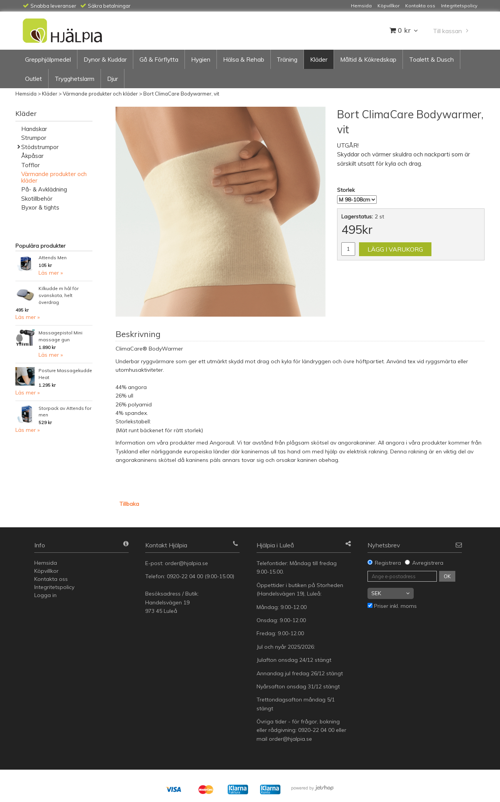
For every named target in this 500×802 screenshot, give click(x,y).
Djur (112, 78)
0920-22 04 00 (185, 576)
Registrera (388, 562)
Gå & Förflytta (158, 59)
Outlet (33, 78)
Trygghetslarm (74, 78)
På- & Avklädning (44, 189)
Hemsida (26, 94)
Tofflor (30, 165)
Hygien (200, 59)
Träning (287, 59)
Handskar (34, 129)
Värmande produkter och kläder (100, 94)
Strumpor (33, 137)
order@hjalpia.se (187, 563)
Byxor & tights (40, 207)
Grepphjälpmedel (48, 59)
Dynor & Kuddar (105, 59)
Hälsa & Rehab (243, 59)
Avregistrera (427, 562)
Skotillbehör (36, 198)
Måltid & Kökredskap (368, 59)
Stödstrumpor (40, 147)
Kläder (318, 59)
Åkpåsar (32, 155)
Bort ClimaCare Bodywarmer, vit (181, 94)
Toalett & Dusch (431, 59)
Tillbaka (129, 503)
